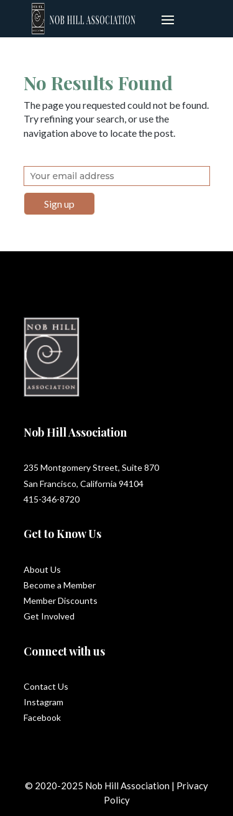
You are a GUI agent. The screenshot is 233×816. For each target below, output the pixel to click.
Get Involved (49, 616)
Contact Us (46, 686)
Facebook (42, 717)
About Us (42, 569)
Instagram (43, 702)
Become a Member (60, 585)
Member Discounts (61, 600)
